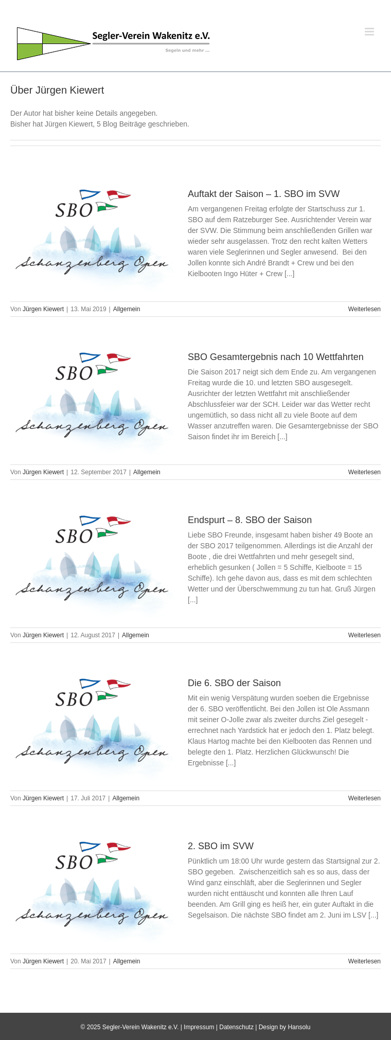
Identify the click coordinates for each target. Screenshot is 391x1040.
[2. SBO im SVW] (92, 891)
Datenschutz (236, 1027)
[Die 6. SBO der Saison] (92, 728)
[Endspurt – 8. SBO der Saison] (92, 565)
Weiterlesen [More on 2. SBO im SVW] (364, 961)
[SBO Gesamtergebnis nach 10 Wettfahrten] (92, 402)
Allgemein (126, 309)
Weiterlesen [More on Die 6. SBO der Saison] (364, 798)
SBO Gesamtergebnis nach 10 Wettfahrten (276, 357)
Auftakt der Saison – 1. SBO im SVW (264, 194)
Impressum (199, 1027)
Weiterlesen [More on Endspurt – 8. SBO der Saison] (364, 635)
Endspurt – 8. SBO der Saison (250, 520)
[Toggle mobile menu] (370, 31)
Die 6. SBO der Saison (234, 683)
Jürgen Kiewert (43, 309)
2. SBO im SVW (221, 846)
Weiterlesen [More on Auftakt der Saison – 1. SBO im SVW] (364, 309)
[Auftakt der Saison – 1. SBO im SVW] (92, 239)
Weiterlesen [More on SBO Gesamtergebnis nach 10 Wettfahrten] (364, 472)
